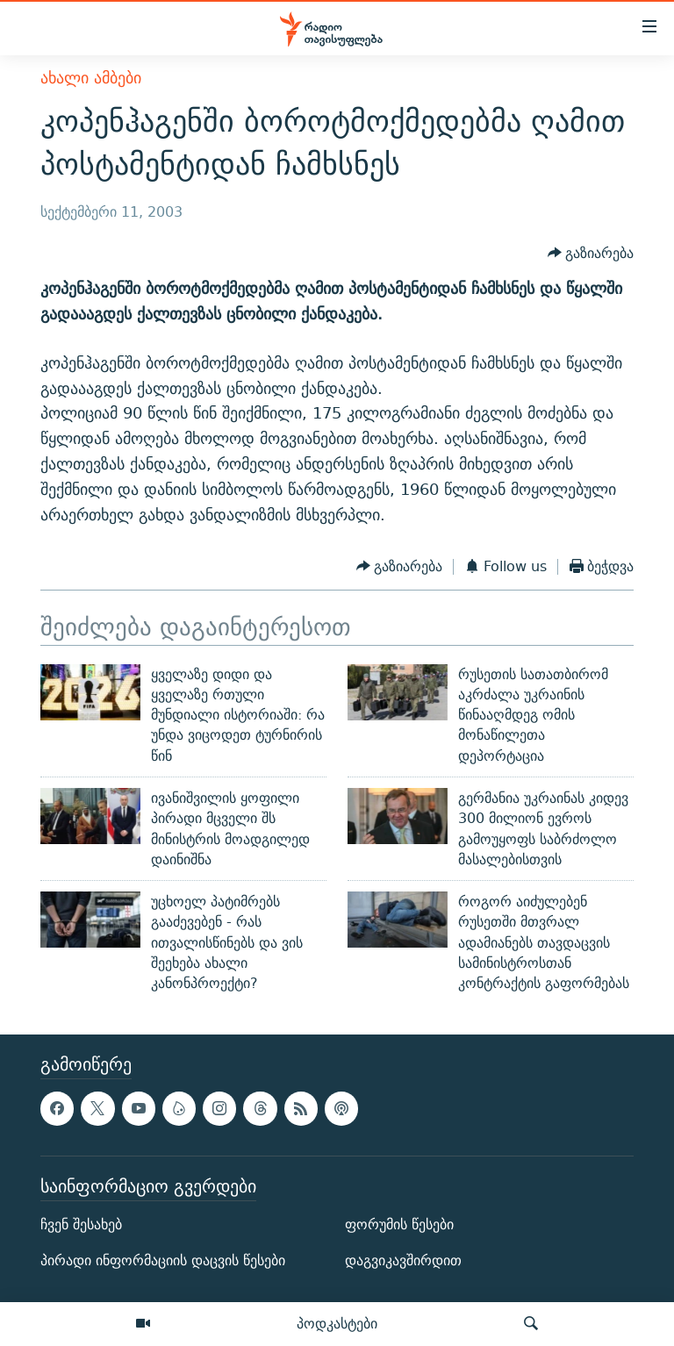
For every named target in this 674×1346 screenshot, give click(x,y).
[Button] (591, 253)
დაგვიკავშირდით (403, 1260)
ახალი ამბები (90, 77)
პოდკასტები (337, 1323)
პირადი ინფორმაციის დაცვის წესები (162, 1260)
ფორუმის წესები (399, 1224)
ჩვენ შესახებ (81, 1224)
